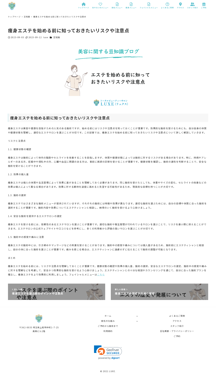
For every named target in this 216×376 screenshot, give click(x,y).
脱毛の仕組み (108, 320)
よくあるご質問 (177, 315)
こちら (101, 274)
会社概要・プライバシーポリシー (177, 331)
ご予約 (177, 336)
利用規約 (107, 331)
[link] (108, 352)
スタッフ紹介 (177, 326)
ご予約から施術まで (108, 326)
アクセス (177, 320)
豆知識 (56, 37)
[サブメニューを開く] (137, 316)
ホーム (108, 315)
